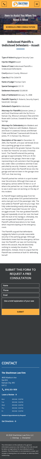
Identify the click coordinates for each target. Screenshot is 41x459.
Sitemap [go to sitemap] (15, 438)
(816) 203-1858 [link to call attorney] (9, 389)
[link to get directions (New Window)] (20, 381)
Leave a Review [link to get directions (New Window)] (9, 394)
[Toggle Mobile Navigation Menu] (36, 4)
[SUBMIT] (20, 312)
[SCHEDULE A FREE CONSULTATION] (20, 27)
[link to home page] (20, 4)
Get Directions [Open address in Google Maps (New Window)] (9, 421)
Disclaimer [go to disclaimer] (26, 438)
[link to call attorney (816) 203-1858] (4, 4)
